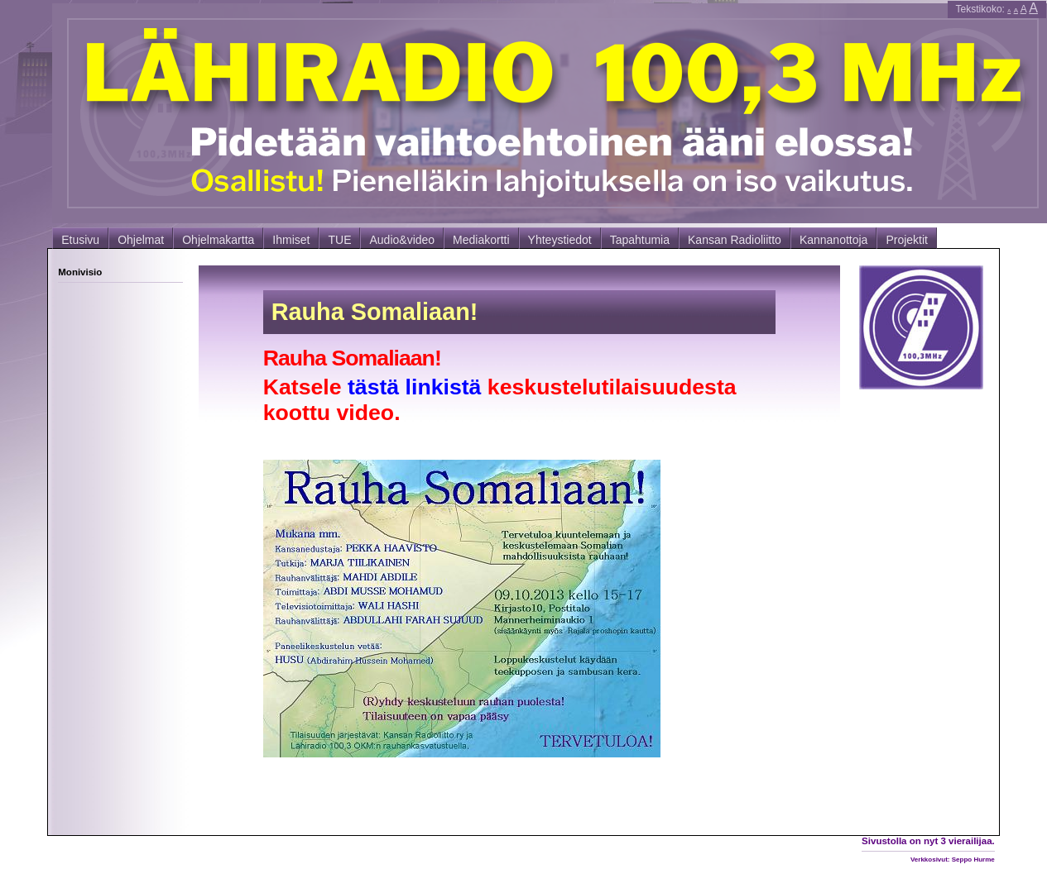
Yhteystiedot (560, 239)
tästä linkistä (414, 387)
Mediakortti (481, 239)
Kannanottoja (834, 239)
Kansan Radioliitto (734, 239)
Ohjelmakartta (218, 239)
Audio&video (402, 239)
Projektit (907, 239)
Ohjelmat (141, 239)
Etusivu (80, 239)
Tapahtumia (640, 239)
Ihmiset (291, 239)
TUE (339, 239)
